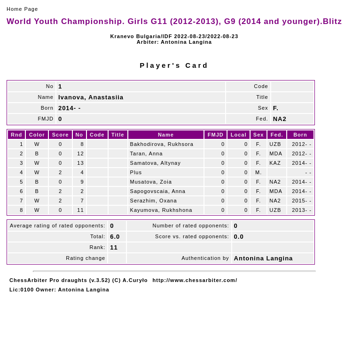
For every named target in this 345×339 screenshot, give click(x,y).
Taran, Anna (146, 153)
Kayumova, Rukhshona (161, 210)
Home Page (22, 9)
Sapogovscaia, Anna (158, 191)
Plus (136, 172)
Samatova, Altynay (155, 163)
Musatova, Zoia (151, 182)
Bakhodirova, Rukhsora (162, 144)
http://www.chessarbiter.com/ (195, 280)
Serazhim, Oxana (153, 200)
